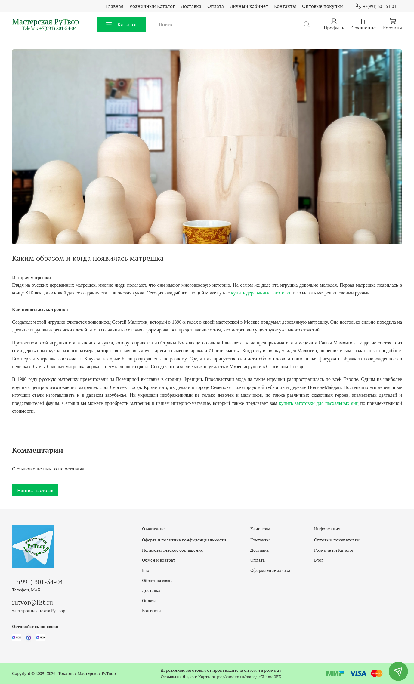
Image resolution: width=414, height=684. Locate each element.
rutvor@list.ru (32, 602)
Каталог (121, 24)
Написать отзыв (35, 490)
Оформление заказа (270, 570)
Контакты (285, 6)
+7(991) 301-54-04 (375, 6)
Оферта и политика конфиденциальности (184, 540)
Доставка (191, 6)
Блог (146, 570)
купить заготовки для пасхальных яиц (318, 403)
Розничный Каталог (152, 6)
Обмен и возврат (158, 560)
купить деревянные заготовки (261, 292)
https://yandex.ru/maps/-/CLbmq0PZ (246, 676)
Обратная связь (157, 580)
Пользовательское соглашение (172, 550)
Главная (114, 6)
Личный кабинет (249, 6)
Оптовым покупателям (337, 540)
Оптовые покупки (322, 6)
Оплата (215, 6)
